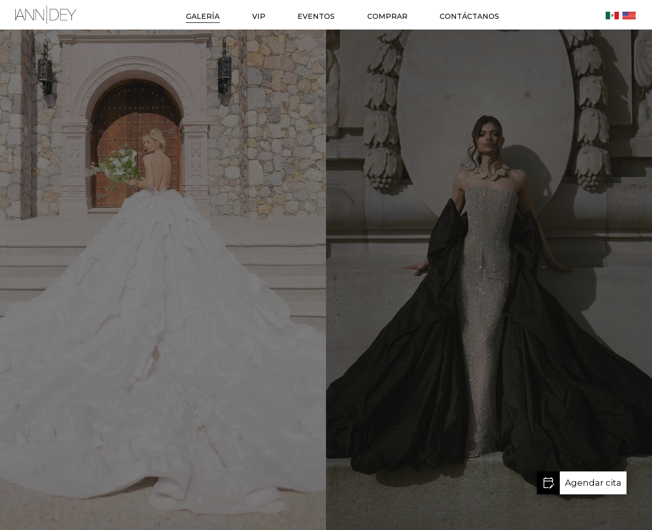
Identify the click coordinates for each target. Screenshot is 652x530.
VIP (258, 16)
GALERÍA (203, 16)
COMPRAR (387, 16)
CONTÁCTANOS (469, 16)
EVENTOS (316, 16)
